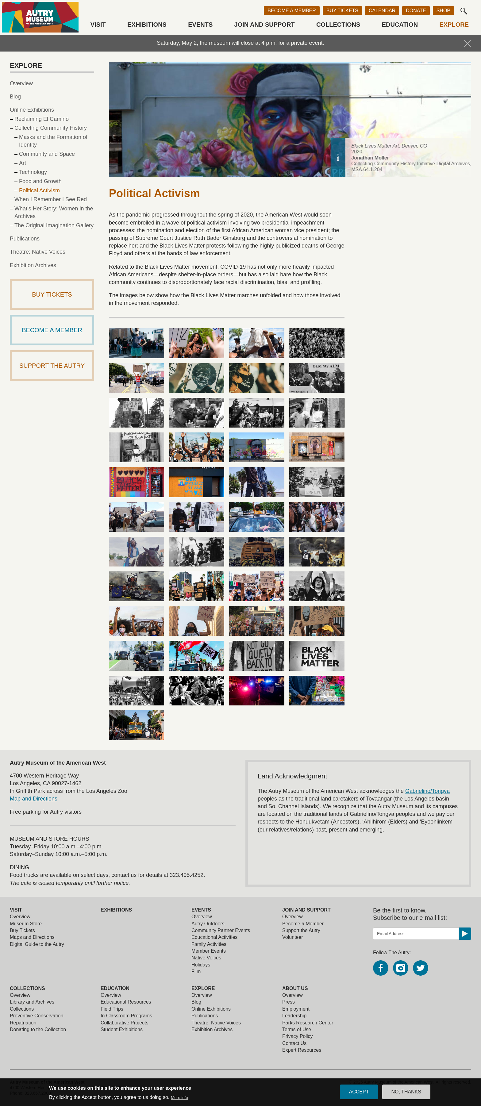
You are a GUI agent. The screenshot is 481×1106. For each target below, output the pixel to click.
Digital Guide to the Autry (37, 944)
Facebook (380, 968)
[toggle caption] (463, 157)
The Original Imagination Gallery (54, 225)
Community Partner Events (220, 930)
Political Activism (39, 190)
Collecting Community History (50, 128)
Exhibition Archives (33, 265)
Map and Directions (33, 799)
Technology (33, 172)
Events (200, 24)
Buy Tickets (342, 10)
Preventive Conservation (36, 1015)
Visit (98, 24)
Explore (454, 24)
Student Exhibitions (122, 1029)
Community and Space (47, 154)
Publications (25, 239)
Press (288, 1001)
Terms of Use (296, 1029)
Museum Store (26, 923)
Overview (21, 83)
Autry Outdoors (208, 923)
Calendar (382, 10)
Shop (443, 10)
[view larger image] (136, 343)
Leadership (294, 1015)
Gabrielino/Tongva (427, 791)
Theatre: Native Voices (37, 252)
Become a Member (291, 10)
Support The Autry (52, 365)
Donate (416, 10)
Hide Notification (467, 43)
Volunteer (292, 937)
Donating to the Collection (38, 1029)
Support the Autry (301, 930)
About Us (295, 988)
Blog (15, 97)
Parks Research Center (307, 1022)
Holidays (200, 964)
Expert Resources (301, 1050)
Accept (359, 1091)
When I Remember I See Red (50, 199)
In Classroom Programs (126, 1015)
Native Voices (206, 957)
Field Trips (112, 1009)
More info (179, 1097)
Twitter (420, 968)
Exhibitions (147, 24)
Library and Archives (32, 1001)
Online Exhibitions (32, 110)
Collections (338, 24)
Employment (296, 1009)
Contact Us (294, 1043)
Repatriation (23, 1022)
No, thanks (406, 1091)
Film (196, 971)
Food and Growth (40, 181)
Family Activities (208, 944)
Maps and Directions (32, 937)
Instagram (400, 968)
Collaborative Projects (124, 1022)
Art (22, 163)
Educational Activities (214, 937)
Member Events (208, 951)
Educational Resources (126, 1001)
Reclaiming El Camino (41, 119)
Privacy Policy (297, 1036)
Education (400, 24)
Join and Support (264, 24)
